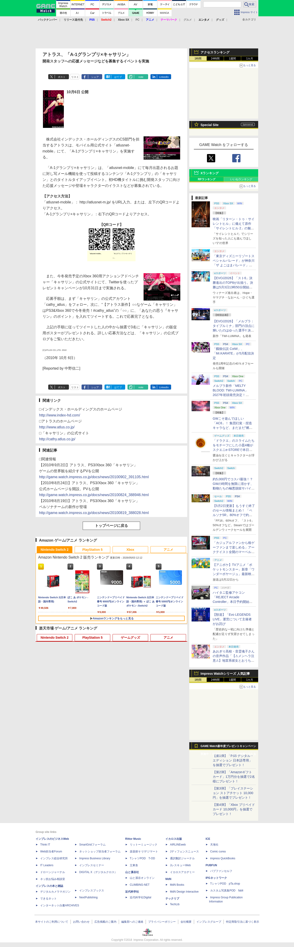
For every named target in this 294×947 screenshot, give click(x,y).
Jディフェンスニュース (184, 851)
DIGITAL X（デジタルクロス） (98, 872)
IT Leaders (46, 865)
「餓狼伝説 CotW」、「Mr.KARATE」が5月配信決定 (233, 353)
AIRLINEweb (178, 844)
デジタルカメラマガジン (55, 891)
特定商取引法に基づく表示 (242, 921)
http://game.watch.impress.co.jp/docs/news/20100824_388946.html (94, 495)
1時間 (198, 58)
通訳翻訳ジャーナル (182, 858)
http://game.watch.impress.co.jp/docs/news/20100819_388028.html (94, 513)
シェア (95, 77)
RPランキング (206, 179)
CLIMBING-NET (140, 884)
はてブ (118, 77)
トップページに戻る (111, 526)
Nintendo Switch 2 (54, 549)
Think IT (45, 844)
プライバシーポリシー (162, 921)
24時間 (215, 58)
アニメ (168, 549)
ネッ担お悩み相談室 (52, 879)
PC (137, 19)
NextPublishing (88, 897)
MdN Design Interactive (184, 891)
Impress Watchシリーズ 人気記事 (225, 673)
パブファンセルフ (221, 871)
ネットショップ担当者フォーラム (100, 851)
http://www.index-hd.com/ (59, 415)
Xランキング (210, 173)
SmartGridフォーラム (92, 844)
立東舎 (134, 865)
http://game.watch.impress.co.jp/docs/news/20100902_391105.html (94, 477)
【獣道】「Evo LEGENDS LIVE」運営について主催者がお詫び (232, 619)
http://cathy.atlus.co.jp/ (57, 439)
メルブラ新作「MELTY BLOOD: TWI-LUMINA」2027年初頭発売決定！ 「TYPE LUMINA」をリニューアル (233, 395)
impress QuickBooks (222, 858)
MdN (168, 879)
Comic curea (218, 851)
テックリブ (172, 898)
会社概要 (186, 921)
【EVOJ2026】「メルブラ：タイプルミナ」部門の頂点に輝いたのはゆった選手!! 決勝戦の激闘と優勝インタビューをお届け (233, 330)
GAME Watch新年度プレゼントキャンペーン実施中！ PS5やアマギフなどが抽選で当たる (228, 747)
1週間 (232, 58)
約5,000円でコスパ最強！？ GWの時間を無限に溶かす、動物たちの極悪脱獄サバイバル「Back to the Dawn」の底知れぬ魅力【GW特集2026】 (233, 488)
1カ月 (249, 58)
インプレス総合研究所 (54, 858)
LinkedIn (164, 77)
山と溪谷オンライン (142, 878)
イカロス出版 (173, 838)
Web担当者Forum (51, 851)
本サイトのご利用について (51, 921)
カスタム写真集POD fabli (226, 890)
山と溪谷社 (132, 872)
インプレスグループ (208, 921)
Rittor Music (133, 838)
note (141, 77)
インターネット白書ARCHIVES (59, 905)
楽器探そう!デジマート (144, 851)
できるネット (48, 898)
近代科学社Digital (140, 897)
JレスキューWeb (180, 865)
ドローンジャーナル (52, 872)
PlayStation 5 (92, 549)
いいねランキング (241, 179)
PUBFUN (211, 865)
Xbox (130, 549)
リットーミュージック (143, 844)
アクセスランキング (215, 52)
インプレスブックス (91, 890)
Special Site (210, 125)
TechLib (174, 904)
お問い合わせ (81, 921)
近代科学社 (132, 891)
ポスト (61, 77)
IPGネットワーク (216, 878)
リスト (75, 77)
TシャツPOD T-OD (142, 858)
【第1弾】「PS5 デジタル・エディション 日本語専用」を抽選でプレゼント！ (233, 760)
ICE (208, 838)
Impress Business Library (94, 858)
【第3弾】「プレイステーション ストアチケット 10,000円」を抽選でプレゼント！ (233, 793)
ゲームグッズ (130, 637)
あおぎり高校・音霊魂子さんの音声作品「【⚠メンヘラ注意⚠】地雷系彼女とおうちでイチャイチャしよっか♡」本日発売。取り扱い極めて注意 (233, 660)
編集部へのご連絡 (132, 921)
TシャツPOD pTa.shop (225, 883)
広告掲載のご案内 (105, 921)
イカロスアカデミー (182, 872)
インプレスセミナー (91, 865)
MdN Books (177, 884)
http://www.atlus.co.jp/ (57, 427)
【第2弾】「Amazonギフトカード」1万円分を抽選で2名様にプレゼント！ (234, 776)
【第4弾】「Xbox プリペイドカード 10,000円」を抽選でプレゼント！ (234, 809)
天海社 (214, 844)
